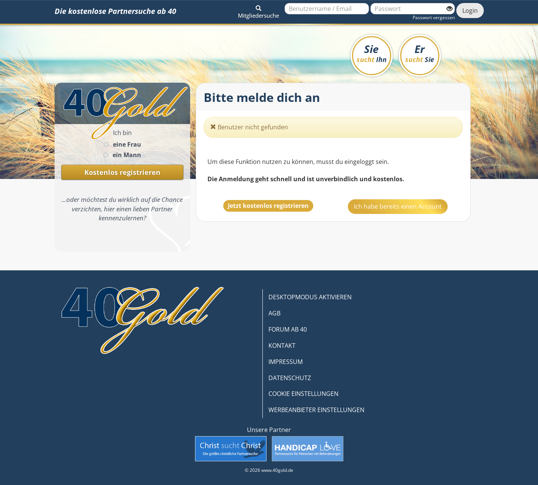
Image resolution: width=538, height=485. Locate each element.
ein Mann (127, 155)
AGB (274, 313)
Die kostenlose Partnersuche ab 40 (115, 11)
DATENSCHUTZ (289, 378)
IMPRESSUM (285, 362)
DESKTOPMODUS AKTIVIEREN (310, 297)
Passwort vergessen (434, 17)
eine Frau (127, 144)
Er (419, 53)
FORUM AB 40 (287, 329)
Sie (372, 53)
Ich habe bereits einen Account (398, 206)
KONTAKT (282, 345)
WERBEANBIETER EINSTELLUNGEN (316, 410)
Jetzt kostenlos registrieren (268, 206)
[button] (258, 10)
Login (470, 10)
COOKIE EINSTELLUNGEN (303, 394)
